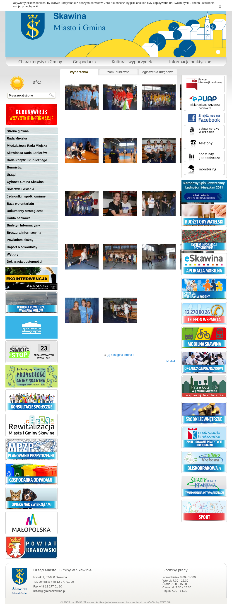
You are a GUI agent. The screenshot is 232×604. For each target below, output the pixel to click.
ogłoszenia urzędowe (158, 72)
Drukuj (170, 360)
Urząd (11, 174)
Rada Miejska (17, 138)
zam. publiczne (118, 72)
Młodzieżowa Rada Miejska (27, 145)
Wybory (12, 254)
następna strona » (123, 354)
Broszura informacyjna (24, 232)
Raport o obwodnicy (22, 247)
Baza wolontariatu (20, 203)
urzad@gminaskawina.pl (49, 591)
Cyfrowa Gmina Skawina (25, 182)
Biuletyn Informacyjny (23, 225)
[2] (108, 354)
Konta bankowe (18, 218)
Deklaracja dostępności (24, 261)
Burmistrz (14, 167)
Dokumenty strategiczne (25, 211)
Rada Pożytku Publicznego (27, 160)
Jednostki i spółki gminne (26, 196)
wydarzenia (79, 72)
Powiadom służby (20, 240)
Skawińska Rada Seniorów (27, 153)
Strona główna (18, 131)
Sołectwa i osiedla (20, 189)
